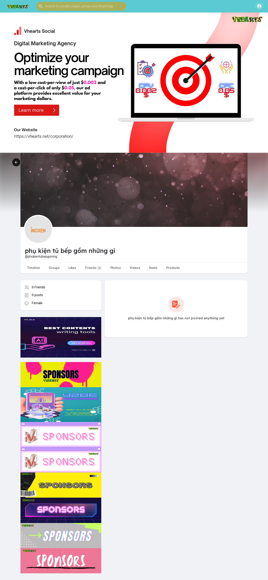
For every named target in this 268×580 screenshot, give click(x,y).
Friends (93, 268)
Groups (54, 268)
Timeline (33, 268)
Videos (135, 268)
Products (173, 268)
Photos (115, 268)
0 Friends (38, 287)
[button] (81, 6)
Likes (72, 268)
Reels (153, 268)
